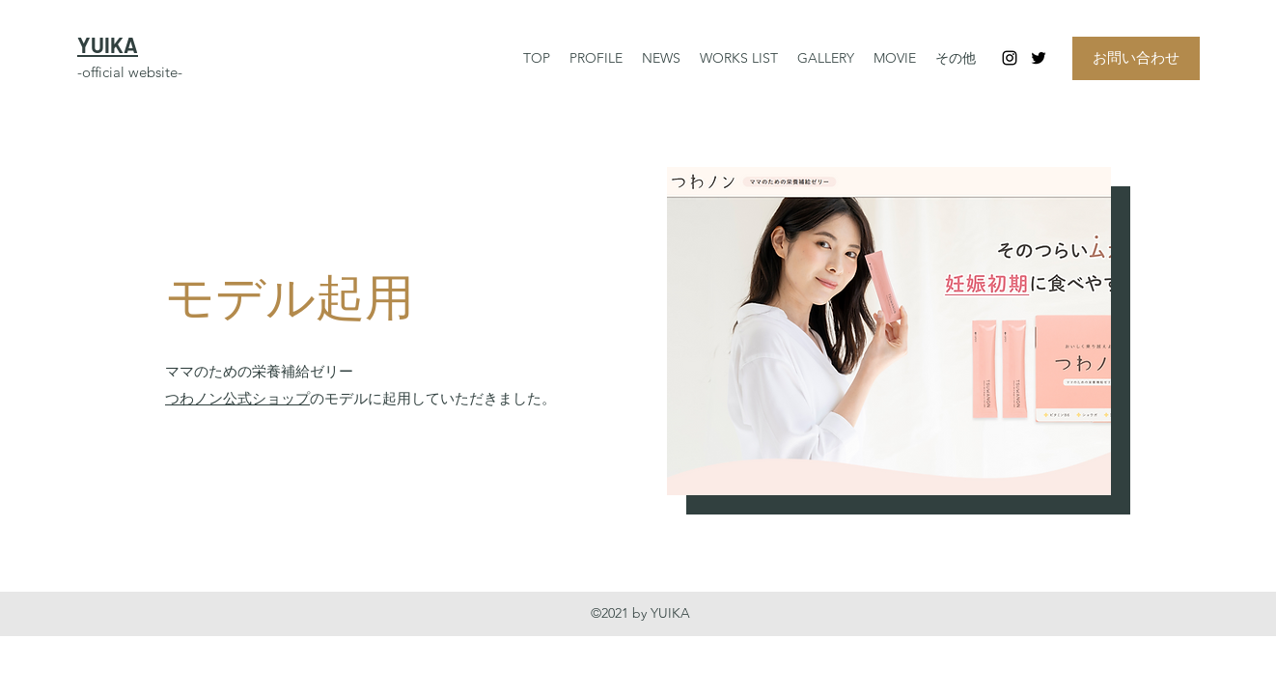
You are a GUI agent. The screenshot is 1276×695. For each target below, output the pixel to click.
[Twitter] (1038, 58)
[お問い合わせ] (1136, 58)
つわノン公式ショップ (237, 398)
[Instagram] (1009, 58)
